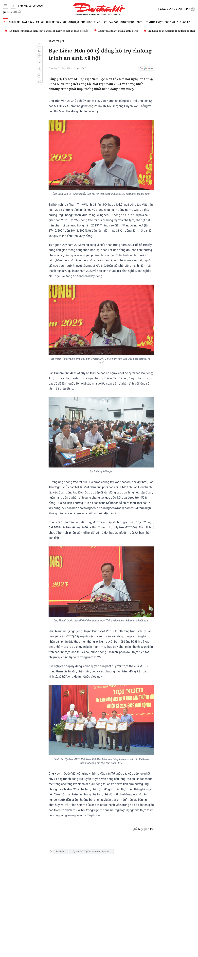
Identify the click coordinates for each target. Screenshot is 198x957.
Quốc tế (185, 22)
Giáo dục (73, 22)
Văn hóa (61, 22)
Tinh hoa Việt (154, 22)
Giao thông (127, 22)
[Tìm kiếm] (13, 6)
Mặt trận (28, 22)
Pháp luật (100, 22)
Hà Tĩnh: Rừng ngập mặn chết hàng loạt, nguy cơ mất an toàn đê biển (48, 30)
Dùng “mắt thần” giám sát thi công (118, 30)
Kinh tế (50, 22)
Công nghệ (171, 22)
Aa (39, 51)
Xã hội (40, 22)
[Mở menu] (5, 6)
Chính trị (14, 22)
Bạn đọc (113, 22)
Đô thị (140, 22)
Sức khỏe (86, 22)
